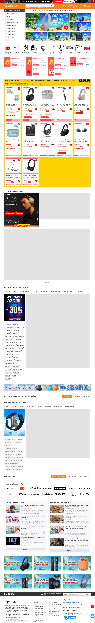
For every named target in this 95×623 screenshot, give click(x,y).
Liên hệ (35, 604)
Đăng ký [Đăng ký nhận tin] (87, 594)
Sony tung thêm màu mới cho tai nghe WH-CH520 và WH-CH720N (33, 516)
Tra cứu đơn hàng (33, 10)
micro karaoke (8, 369)
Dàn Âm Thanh (44, 291)
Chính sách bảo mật (53, 602)
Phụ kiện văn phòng (69, 53)
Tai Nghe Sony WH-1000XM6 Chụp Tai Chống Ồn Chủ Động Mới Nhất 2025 (30, 106)
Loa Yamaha (35, 291)
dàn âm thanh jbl (19, 348)
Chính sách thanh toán (54, 615)
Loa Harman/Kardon (24, 291)
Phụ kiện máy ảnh (58, 406)
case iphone (20, 457)
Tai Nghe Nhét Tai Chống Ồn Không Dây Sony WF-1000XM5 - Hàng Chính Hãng (47, 106)
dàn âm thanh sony (9, 348)
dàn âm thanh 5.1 (19, 336)
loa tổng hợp (8, 324)
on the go (15, 363)
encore (6, 372)
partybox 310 (8, 366)
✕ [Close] (93, 1)
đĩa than (11, 339)
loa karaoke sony (9, 351)
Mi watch (14, 439)
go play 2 (14, 375)
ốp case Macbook (18, 460)
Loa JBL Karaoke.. (37, 7)
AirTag (6, 406)
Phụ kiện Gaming (52, 53)
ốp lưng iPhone (8, 460)
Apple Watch (14, 406)
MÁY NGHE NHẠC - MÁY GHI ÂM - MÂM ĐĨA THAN (21, 396)
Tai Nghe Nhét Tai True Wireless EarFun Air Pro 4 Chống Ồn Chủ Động (30, 141)
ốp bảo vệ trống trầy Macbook (12, 463)
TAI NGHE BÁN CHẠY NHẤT (14, 191)
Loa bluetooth (25, 52)
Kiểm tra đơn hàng (38, 618)
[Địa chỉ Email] (77, 594)
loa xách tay (7, 354)
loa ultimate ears (19, 327)
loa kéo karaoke (20, 345)
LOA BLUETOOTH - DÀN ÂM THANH (16, 287)
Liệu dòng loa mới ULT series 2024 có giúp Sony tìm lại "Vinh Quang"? (32, 538)
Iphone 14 (7, 466)
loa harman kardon (9, 327)
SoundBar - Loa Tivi (68, 291)
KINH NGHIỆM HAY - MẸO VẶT (60, 503)
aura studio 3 (18, 360)
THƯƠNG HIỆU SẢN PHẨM (14, 484)
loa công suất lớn (9, 360)
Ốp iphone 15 (8, 469)
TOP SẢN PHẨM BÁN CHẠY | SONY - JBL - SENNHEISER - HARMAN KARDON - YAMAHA (36, 81)
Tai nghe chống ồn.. (29, 7)
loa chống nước (16, 354)
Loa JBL (15, 291)
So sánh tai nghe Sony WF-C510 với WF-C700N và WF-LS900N (33, 527)
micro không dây (17, 369)
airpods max (7, 445)
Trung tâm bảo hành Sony (40, 606)
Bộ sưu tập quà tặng (78, 53)
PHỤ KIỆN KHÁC (10, 476)
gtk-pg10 (13, 345)
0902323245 (62, 7)
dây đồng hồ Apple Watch (11, 448)
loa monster (7, 333)
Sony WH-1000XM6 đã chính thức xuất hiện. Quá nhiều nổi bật (32, 506)
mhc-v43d (16, 372)
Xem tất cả (47, 282)
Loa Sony (7, 291)
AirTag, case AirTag (9, 454)
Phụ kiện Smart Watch (43, 53)
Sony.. (46, 7)
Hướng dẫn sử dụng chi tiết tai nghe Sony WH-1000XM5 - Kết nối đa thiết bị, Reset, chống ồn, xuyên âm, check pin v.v (76, 539)
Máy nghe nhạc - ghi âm (34, 53)
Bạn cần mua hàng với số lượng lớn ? (50, 10)
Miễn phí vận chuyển (11, 84)
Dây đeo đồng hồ (30, 406)
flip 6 (11, 372)
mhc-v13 (7, 345)
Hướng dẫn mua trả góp (68, 10)
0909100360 (73, 607)
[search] (52, 5)
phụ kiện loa (8, 378)
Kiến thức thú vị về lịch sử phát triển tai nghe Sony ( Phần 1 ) (75, 516)
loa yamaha (18, 339)
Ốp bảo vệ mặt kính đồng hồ (44, 406)
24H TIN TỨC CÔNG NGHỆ (15, 503)
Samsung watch (8, 442)
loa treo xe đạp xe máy (15, 342)
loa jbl (19, 324)
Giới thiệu (36, 602)
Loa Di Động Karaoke (56, 291)
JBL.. (43, 7)
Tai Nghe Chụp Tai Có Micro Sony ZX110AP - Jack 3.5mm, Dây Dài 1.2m (30, 177)
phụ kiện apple (16, 469)
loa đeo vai (15, 357)
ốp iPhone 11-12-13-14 (10, 457)
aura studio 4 (8, 363)
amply (6, 339)
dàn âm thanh (16, 330)
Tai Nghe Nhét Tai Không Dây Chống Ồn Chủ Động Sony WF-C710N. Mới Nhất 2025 (81, 141)
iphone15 (13, 466)
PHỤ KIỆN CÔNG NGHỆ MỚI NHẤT (16, 403)
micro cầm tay (16, 366)
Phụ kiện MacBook (69, 406)
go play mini (7, 375)
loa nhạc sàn (8, 357)
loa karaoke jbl (8, 330)
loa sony (14, 324)
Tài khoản (79, 5)
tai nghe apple (17, 442)
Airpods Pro (18, 454)
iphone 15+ (20, 466)
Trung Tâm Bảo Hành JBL (40, 612)
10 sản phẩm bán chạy (8, 53)
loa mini (6, 342)
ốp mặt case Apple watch (10, 451)
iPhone (22, 406)
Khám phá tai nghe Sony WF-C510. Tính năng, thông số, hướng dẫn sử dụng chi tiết (76, 527)
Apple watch (7, 439)
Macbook (20, 451)
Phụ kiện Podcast (61, 53)
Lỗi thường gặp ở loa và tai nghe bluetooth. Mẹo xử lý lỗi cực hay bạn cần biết (76, 506)
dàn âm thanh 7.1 (9, 336)
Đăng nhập (79, 6)
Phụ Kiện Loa (79, 291)
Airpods (20, 439)
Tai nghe (17, 52)
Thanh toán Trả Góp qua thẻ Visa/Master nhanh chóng (29, 84)
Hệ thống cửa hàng (71, 6)
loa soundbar (15, 333)
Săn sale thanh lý (87, 53)
